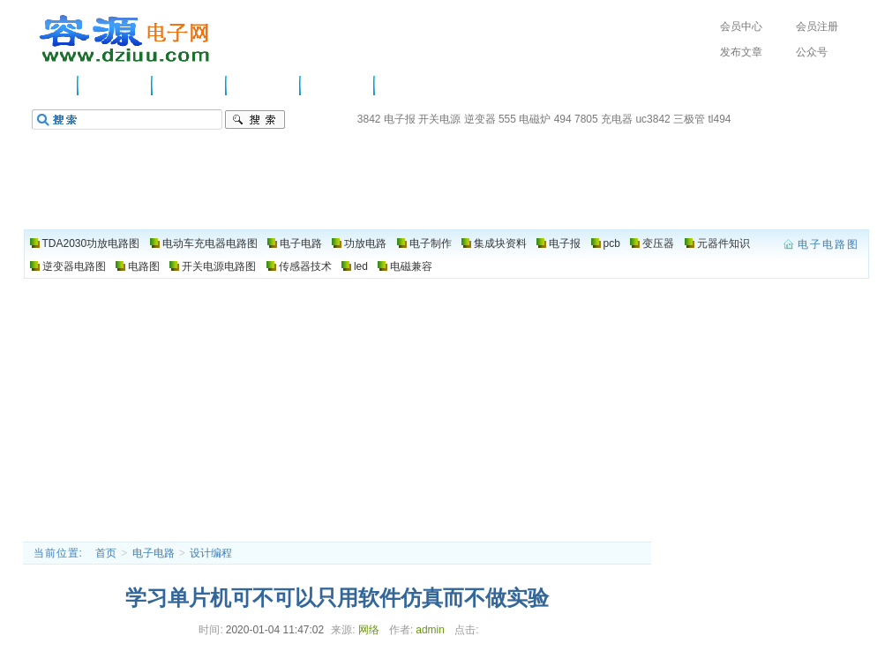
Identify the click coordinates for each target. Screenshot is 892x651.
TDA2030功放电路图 (91, 243)
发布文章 (741, 52)
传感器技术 (305, 266)
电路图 (405, 86)
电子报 (400, 119)
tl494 (719, 119)
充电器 (617, 119)
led (361, 266)
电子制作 (338, 86)
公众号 (812, 52)
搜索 (255, 120)
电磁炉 (535, 119)
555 (507, 119)
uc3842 (652, 119)
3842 (369, 119)
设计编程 (211, 553)
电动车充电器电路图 (210, 243)
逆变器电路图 (74, 266)
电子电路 (189, 86)
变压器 (658, 243)
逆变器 (480, 119)
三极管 (689, 119)
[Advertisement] (446, 409)
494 (563, 119)
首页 (105, 553)
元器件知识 (723, 243)
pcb (611, 243)
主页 (53, 86)
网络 (368, 630)
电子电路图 (125, 39)
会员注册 (817, 26)
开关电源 (439, 119)
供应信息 (115, 86)
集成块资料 (500, 243)
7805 (586, 119)
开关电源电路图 (219, 266)
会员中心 (741, 26)
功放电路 (264, 86)
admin (430, 630)
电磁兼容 (411, 266)
